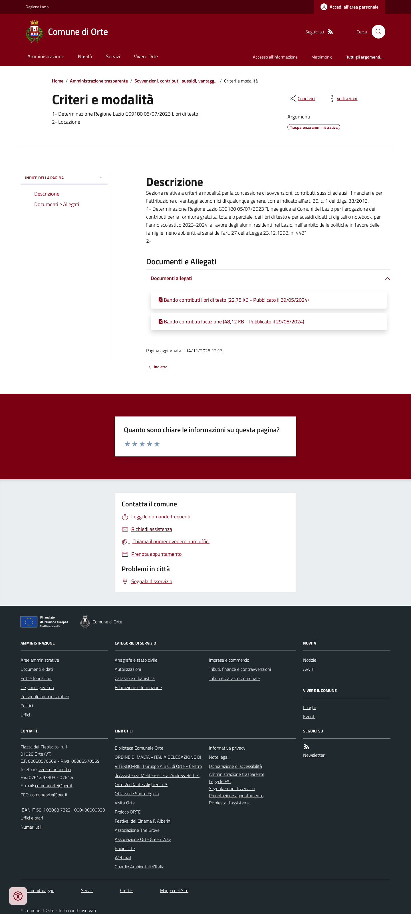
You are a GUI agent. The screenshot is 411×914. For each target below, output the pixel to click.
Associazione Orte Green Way (143, 839)
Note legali (219, 757)
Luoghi (309, 707)
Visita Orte (125, 802)
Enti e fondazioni (36, 678)
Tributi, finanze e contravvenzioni (240, 669)
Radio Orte (125, 848)
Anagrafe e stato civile (136, 660)
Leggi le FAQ (221, 781)
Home (57, 80)
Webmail (123, 857)
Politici (27, 705)
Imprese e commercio (229, 660)
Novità (85, 56)
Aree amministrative (40, 660)
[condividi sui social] (302, 98)
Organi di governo (37, 687)
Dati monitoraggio (37, 890)
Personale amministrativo (45, 696)
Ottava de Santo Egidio (137, 793)
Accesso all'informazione (275, 57)
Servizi (113, 56)
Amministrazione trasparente (99, 80)
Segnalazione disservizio (232, 788)
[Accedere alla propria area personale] (349, 7)
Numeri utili (31, 827)
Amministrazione (45, 56)
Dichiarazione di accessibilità (235, 766)
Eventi (309, 716)
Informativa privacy (227, 747)
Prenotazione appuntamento (236, 795)
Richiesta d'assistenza (230, 802)
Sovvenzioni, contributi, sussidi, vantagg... (175, 80)
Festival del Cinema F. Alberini (143, 821)
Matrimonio (322, 57)
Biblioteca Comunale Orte (139, 747)
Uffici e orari (32, 817)
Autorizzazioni (128, 669)
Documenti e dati (37, 669)
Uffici (25, 714)
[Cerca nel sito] (376, 32)
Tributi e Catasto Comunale (234, 678)
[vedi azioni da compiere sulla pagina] (342, 98)
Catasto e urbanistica (135, 678)
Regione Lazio (37, 7)
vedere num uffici (55, 769)
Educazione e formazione (138, 687)
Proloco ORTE (128, 811)
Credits (126, 890)
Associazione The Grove (137, 830)
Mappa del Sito (174, 890)
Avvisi (308, 669)
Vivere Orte (146, 56)
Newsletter (314, 755)
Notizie (309, 660)
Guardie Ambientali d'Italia (139, 866)
